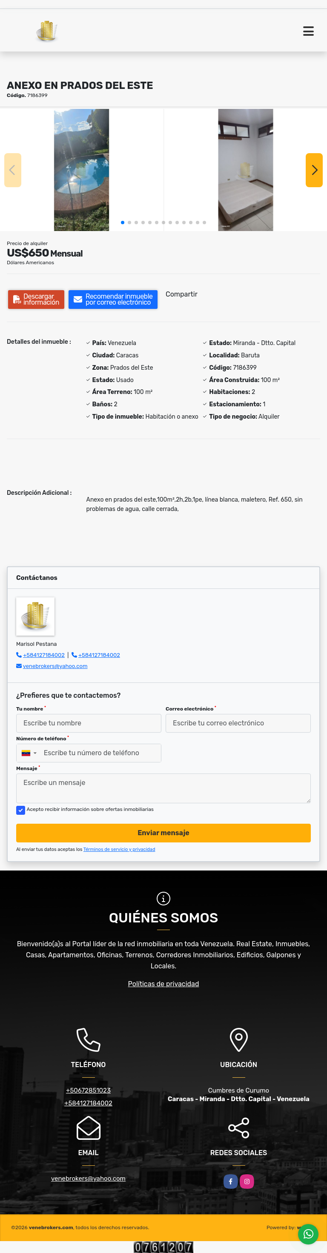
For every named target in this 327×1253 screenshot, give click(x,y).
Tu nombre (31, 708)
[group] (81, 170)
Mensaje (28, 768)
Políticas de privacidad (163, 984)
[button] (122, 222)
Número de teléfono (42, 738)
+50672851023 (88, 1090)
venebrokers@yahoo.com (55, 666)
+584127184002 (44, 655)
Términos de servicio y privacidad (119, 849)
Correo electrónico (191, 708)
